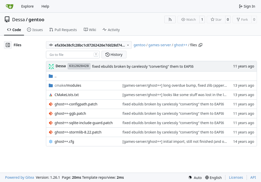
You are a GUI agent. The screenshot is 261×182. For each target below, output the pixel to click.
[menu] (195, 177)
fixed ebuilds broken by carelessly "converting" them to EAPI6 (143, 66)
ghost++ (181, 44)
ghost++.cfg (64, 141)
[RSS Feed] (170, 19)
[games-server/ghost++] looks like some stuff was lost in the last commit (182, 94)
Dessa (18, 19)
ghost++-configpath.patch (76, 104)
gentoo (36, 19)
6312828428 (79, 66)
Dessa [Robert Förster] (61, 65)
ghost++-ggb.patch (70, 113)
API (253, 177)
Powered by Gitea (19, 177)
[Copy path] (200, 45)
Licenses (236, 177)
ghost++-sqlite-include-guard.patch (84, 122)
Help (45, 6)
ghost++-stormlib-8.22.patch (78, 132)
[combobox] (73, 54)
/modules (68, 85)
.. (53, 76)
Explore (27, 6)
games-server (159, 44)
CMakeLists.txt (67, 94)
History (114, 54)
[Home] (10, 6)
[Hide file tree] (8, 45)
